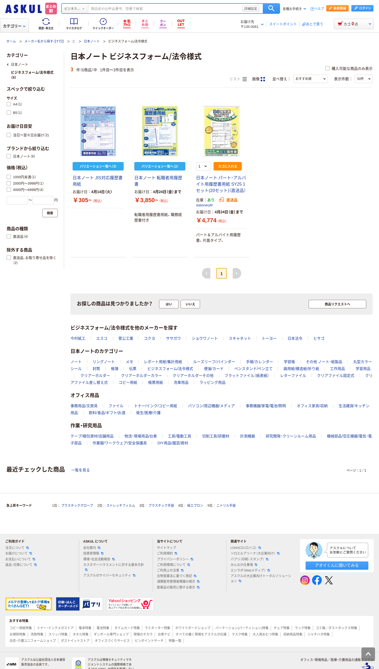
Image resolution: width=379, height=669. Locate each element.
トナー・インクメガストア (55, 628)
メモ (129, 362)
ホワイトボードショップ (192, 628)
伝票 (132, 369)
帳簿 (114, 369)
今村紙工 (77, 338)
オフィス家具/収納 (312, 406)
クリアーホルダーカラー (141, 375)
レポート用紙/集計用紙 (163, 362)
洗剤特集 (37, 634)
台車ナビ (164, 634)
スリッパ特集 (58, 634)
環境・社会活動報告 (99, 559)
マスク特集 (240, 634)
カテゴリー (14, 26)
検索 (271, 8)
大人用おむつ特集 (265, 634)
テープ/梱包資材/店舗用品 (92, 436)
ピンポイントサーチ (149, 641)
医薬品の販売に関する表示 (178, 587)
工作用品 (337, 369)
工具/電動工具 (179, 436)
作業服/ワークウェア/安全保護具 (120, 443)
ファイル (116, 406)
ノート (76, 362)
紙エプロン (195, 506)
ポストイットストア (75, 641)
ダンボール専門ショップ (111, 634)
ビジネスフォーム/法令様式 (170, 369)
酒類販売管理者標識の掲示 (178, 581)
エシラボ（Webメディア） (250, 570)
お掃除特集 (18, 634)
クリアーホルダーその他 (193, 375)
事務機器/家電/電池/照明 (266, 406)
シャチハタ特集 (318, 634)
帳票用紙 (155, 382)
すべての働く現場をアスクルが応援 (201, 634)
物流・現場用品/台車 (140, 436)
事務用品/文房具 (84, 406)
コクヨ (149, 338)
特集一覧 (175, 641)
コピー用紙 (128, 382)
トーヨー (269, 338)
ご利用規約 (167, 553)
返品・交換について (21, 565)
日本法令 (295, 338)
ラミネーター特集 (157, 628)
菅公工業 (125, 338)
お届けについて (18, 553)
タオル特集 (81, 634)
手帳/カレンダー (259, 362)
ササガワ (173, 338)
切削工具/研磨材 (215, 436)
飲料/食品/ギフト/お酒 (107, 413)
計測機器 (247, 436)
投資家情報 (93, 553)
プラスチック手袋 (161, 506)
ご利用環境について (173, 565)
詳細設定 (250, 8)
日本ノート (92, 41)
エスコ (101, 338)
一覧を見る (80, 470)
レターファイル (293, 375)
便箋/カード (214, 369)
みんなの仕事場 (244, 565)
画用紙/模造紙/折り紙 (301, 369)
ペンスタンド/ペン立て (253, 369)
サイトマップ (166, 548)
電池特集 (103, 628)
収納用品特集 (292, 634)
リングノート (104, 362)
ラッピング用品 (212, 382)
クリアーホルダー (95, 375)
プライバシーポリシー (175, 559)
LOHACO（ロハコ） (246, 548)
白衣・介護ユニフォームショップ (33, 641)
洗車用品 (181, 382)
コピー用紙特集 (21, 628)
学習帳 (289, 362)
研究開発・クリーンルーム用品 (291, 436)
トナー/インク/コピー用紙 (155, 406)
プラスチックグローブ (77, 506)
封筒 (96, 369)
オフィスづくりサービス (112, 641)
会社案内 (91, 548)
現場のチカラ (143, 634)
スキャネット (240, 338)
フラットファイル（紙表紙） (246, 375)
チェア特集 (282, 628)
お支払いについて (20, 559)
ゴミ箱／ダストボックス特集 (336, 628)
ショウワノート (205, 338)
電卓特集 (85, 628)
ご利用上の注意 (170, 570)
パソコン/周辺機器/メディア (211, 406)
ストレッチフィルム (120, 506)
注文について (17, 548)
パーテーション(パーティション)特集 (242, 628)
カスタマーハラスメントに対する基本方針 (113, 567)
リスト (238, 79)
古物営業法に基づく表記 (176, 576)
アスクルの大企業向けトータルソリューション (261, 578)
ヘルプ (319, 9)
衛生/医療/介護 (148, 413)
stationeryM (204, 205)
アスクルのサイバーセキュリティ (109, 575)
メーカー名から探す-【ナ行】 (44, 41)
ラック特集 (303, 628)
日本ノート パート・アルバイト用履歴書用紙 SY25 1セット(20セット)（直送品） (221, 184)
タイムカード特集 (127, 628)
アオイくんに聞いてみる (337, 565)
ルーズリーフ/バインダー (214, 362)
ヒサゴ (318, 338)
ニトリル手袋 (226, 506)
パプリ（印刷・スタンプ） (249, 559)
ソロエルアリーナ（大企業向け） (255, 553)
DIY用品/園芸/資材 (172, 443)
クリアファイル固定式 (335, 375)
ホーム (11, 41)
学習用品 (363, 369)
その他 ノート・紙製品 (324, 362)
